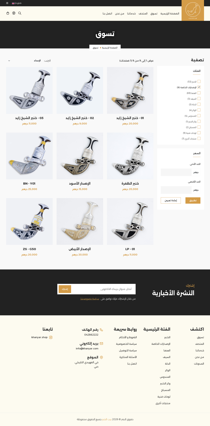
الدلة (167, 363)
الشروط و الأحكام (128, 337)
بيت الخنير (106, 419)
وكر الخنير (165, 383)
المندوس (165, 376)
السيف (166, 357)
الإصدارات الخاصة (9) (186, 87)
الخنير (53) (192, 81)
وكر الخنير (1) (191, 121)
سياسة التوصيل (128, 350)
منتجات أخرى (163, 403)
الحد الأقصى (194, 181)
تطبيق (193, 200)
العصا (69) (191, 93)
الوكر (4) (192, 110)
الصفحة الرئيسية (169, 13)
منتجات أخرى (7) (189, 138)
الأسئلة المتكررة (128, 357)
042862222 (91, 334)
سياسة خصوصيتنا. (89, 298)
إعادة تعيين (171, 200)
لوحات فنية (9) (189, 133)
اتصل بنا (107, 13)
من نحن (119, 13)
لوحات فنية (163, 396)
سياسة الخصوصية (126, 343)
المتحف (143, 13)
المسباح (165, 390)
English (17, 3)
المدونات (199, 363)
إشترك (65, 289)
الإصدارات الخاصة (160, 343)
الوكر (167, 370)
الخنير (167, 337)
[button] (14, 13)
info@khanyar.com (87, 348)
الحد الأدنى (195, 164)
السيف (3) (192, 98)
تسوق (153, 13)
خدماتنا (131, 13)
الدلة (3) (192, 104)
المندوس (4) (190, 116)
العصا (167, 350)
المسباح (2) (191, 127)
